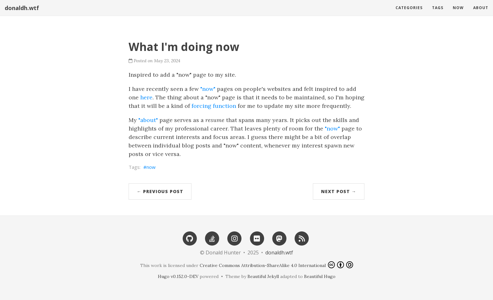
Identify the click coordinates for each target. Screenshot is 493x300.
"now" (207, 88)
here (146, 97)
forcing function (213, 105)
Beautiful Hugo (319, 276)
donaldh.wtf (22, 8)
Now (458, 7)
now (151, 167)
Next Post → (338, 191)
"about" (148, 120)
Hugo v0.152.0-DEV (178, 276)
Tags (437, 7)
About (480, 7)
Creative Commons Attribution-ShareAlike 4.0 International (276, 264)
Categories (409, 7)
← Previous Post (160, 191)
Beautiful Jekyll (263, 276)
